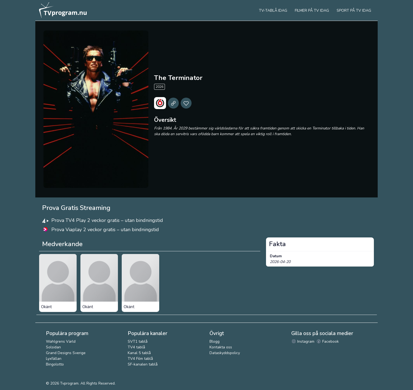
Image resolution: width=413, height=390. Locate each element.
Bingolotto (55, 364)
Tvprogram (69, 383)
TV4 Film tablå (140, 358)
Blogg (214, 341)
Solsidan (53, 347)
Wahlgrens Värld (61, 341)
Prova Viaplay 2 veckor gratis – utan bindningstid (105, 229)
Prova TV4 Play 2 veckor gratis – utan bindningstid (107, 220)
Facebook (327, 341)
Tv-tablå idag (273, 10)
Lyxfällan (53, 358)
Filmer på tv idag (312, 10)
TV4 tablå (136, 347)
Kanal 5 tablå (139, 352)
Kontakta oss (220, 347)
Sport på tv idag (354, 10)
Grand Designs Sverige (66, 352)
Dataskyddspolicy (224, 352)
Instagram (302, 341)
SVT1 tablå (138, 341)
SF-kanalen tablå (143, 364)
